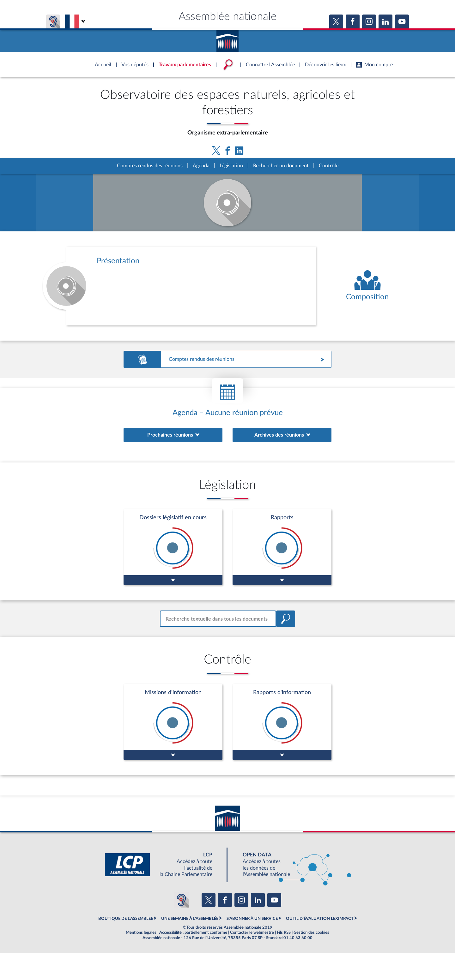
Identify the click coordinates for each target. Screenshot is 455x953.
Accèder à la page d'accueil (227, 38)
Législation (231, 165)
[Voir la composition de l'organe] (367, 286)
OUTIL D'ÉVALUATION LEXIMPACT (320, 918)
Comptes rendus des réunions (150, 165)
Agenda (201, 165)
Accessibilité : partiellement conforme (193, 932)
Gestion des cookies (311, 932)
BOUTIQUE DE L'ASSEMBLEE (125, 918)
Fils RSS (284, 932)
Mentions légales (141, 932)
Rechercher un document (281, 165)
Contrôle (328, 165)
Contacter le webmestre (252, 932)
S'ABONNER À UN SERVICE (252, 918)
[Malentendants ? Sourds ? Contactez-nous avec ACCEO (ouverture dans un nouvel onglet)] (181, 900)
